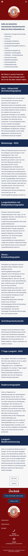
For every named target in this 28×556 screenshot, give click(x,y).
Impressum (5, 520)
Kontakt (3, 528)
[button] (26, 1)
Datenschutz (5, 524)
